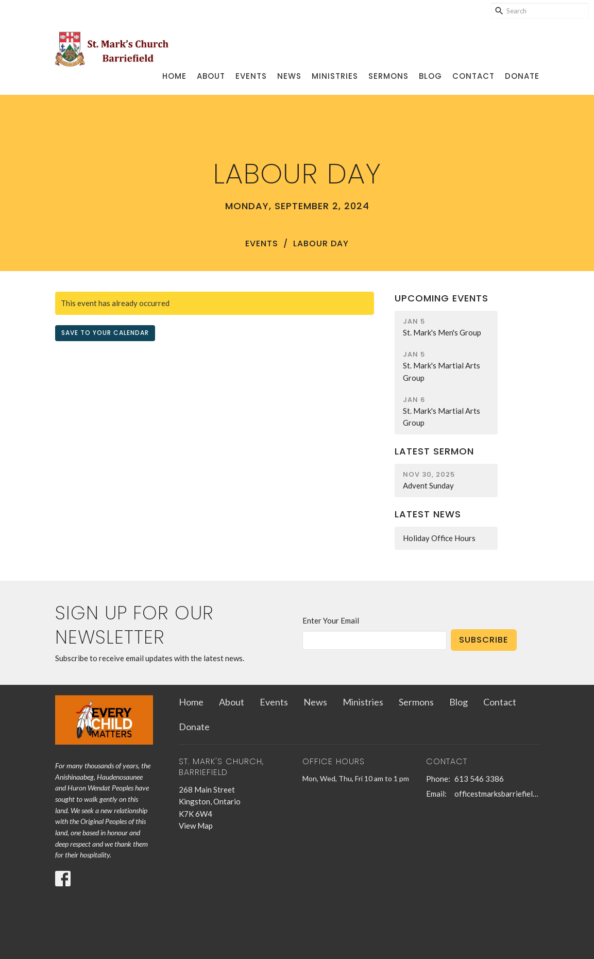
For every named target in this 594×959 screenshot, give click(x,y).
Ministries (335, 76)
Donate (522, 76)
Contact (473, 76)
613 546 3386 (479, 778)
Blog (430, 76)
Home (174, 76)
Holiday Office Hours (439, 538)
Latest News (428, 514)
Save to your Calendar (105, 332)
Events (251, 76)
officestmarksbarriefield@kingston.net (496, 793)
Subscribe (483, 640)
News (289, 76)
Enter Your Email (330, 620)
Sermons (388, 76)
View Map (196, 825)
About (211, 76)
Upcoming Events (441, 298)
